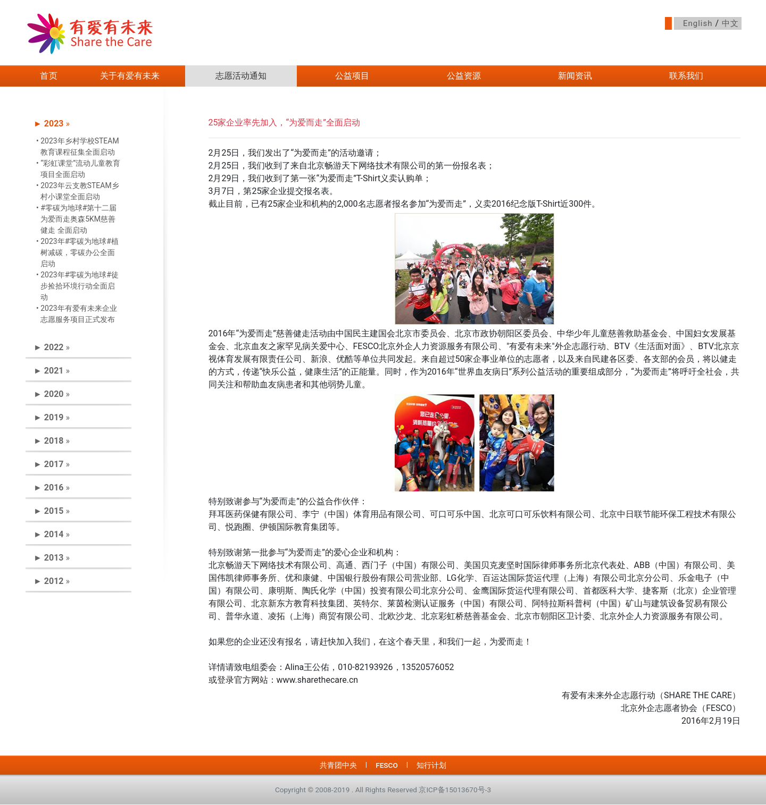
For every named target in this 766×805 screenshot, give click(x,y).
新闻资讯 (575, 76)
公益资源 (464, 76)
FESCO (387, 765)
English (698, 23)
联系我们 (686, 76)
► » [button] (52, 123)
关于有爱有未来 (130, 76)
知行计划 (431, 765)
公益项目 (352, 76)
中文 (730, 23)
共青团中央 (338, 765)
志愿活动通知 (241, 76)
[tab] (78, 123)
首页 (49, 76)
